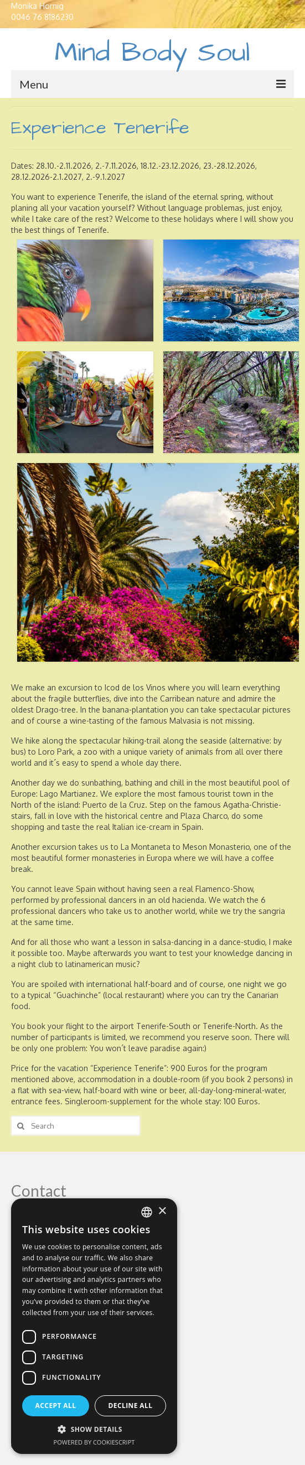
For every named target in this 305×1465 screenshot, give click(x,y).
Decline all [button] (130, 1405)
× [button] (162, 1211)
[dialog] (94, 1326)
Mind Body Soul (152, 53)
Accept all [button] (55, 1405)
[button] (94, 1429)
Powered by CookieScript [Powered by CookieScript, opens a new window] (94, 1442)
